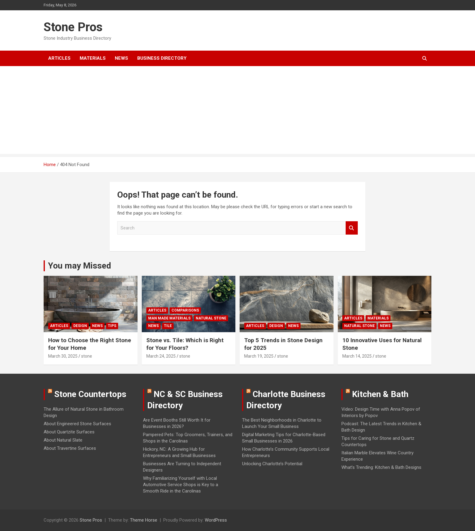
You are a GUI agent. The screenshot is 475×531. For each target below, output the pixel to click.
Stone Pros (73, 27)
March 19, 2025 (259, 356)
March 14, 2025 (357, 356)
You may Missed (79, 266)
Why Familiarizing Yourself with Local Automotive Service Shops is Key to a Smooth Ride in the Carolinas (180, 485)
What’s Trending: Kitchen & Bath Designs (381, 467)
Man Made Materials (169, 318)
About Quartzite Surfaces (69, 432)
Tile (168, 326)
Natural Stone (211, 318)
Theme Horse (143, 520)
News (121, 58)
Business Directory (162, 58)
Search (352, 228)
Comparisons (185, 310)
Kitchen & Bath (380, 394)
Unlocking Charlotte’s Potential (272, 463)
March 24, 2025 (161, 356)
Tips (112, 326)
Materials (93, 58)
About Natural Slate (63, 440)
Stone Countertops (90, 394)
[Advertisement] (237, 111)
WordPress (216, 520)
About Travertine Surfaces (70, 448)
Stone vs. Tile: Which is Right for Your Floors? (185, 344)
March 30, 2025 (63, 356)
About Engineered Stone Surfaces (77, 423)
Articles (59, 58)
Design (80, 326)
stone (86, 356)
